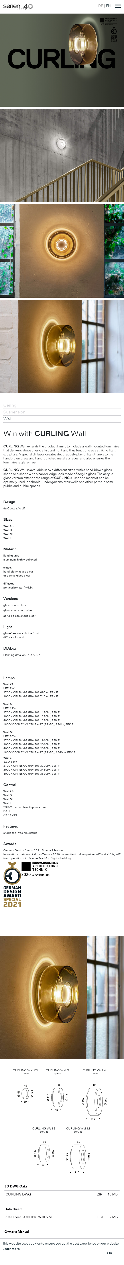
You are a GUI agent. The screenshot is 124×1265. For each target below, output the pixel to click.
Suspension (14, 411)
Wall (7, 418)
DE (100, 6)
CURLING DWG (18, 1194)
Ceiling (9, 405)
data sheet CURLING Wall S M (29, 1217)
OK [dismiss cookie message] (109, 1253)
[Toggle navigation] (118, 6)
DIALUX (35, 654)
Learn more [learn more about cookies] (11, 1249)
